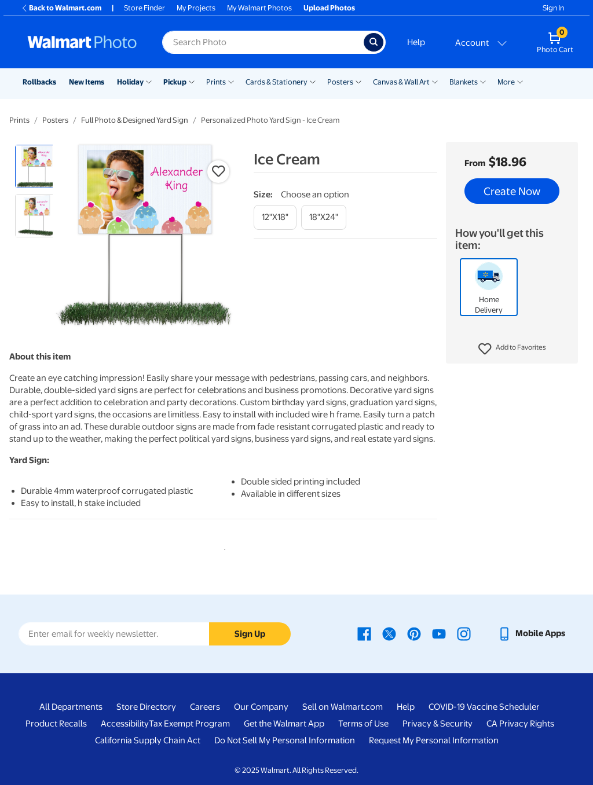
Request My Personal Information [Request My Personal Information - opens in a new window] (434, 740)
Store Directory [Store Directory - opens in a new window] (146, 707)
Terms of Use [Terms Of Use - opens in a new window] (363, 723)
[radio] (36, 166)
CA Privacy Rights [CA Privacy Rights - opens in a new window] (520, 723)
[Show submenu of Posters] (358, 81)
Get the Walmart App (284, 723)
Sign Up (250, 634)
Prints (216, 82)
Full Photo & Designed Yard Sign (134, 120)
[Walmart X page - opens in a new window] (389, 633)
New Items (86, 82)
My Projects (196, 7)
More (506, 82)
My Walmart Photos (259, 7)
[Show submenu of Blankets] (482, 81)
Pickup (174, 82)
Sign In (553, 7)
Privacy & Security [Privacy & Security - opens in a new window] (437, 723)
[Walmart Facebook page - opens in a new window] (364, 633)
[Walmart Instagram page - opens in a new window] (464, 633)
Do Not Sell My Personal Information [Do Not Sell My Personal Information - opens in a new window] (284, 740)
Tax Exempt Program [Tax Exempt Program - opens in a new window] (189, 723)
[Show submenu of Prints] (231, 81)
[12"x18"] (275, 217)
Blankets (463, 82)
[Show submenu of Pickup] (191, 81)
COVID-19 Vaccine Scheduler (484, 707)
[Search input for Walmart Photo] (263, 42)
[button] (512, 349)
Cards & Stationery (277, 82)
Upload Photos (329, 7)
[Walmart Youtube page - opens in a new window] (439, 633)
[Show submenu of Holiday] (148, 81)
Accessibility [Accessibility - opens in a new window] (125, 723)
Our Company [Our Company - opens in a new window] (261, 707)
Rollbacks (39, 82)
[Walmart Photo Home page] (82, 42)
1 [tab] (222, 547)
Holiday (130, 82)
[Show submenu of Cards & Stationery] (312, 81)
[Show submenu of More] (520, 81)
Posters (340, 82)
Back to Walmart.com (61, 7)
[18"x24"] (323, 217)
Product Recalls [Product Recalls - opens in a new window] (56, 723)
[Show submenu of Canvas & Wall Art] (434, 81)
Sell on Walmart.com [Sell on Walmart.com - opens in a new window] (342, 707)
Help (416, 42)
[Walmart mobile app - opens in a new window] (531, 633)
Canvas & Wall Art (401, 82)
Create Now (512, 191)
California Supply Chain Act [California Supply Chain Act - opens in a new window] (147, 740)
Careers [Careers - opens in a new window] (205, 707)
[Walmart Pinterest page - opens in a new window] (414, 633)
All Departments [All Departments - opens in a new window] (71, 707)
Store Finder (144, 7)
